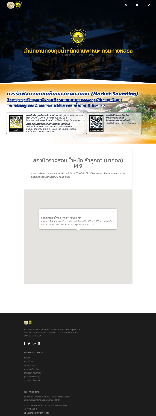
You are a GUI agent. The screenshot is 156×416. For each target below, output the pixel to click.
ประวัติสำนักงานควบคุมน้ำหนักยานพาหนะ (96, 377)
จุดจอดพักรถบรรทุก (88, 351)
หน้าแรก (83, 332)
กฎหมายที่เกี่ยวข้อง (88, 344)
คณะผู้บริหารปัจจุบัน (88, 380)
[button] (76, 139)
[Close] (119, 216)
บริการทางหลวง (86, 340)
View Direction (31, 387)
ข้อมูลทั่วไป (84, 336)
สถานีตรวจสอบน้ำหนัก (89, 347)
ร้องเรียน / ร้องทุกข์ (88, 355)
